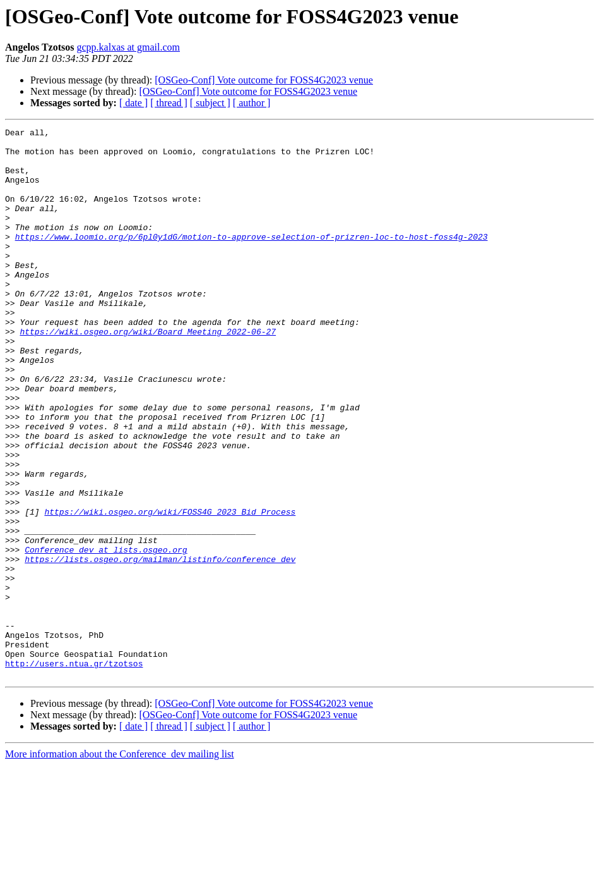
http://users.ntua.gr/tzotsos (74, 771)
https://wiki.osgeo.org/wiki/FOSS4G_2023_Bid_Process (169, 589)
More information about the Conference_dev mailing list (119, 864)
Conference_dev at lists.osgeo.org (106, 634)
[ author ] (252, 102)
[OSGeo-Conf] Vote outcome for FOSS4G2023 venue (264, 80)
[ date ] (133, 102)
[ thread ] (168, 102)
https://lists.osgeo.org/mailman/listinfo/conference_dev (160, 646)
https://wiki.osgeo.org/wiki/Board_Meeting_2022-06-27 (148, 373)
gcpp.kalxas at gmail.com (129, 47)
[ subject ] (210, 102)
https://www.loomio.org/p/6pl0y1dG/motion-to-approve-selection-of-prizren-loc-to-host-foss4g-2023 (251, 259)
